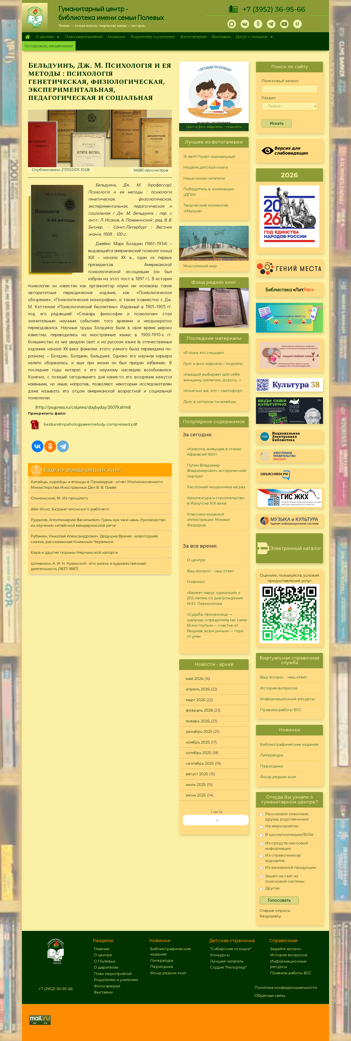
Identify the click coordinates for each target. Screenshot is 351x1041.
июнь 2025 (196, 795)
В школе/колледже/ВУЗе (286, 835)
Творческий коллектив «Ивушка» (205, 208)
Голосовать (279, 900)
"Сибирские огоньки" (230, 948)
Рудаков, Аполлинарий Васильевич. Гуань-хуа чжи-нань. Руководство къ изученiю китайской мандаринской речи (98, 522)
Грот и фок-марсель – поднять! (214, 126)
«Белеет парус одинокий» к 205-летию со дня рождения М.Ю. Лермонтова (215, 598)
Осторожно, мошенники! (49, 46)
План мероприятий (84, 36)
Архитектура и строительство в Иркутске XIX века (215, 501)
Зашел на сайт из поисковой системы (282, 878)
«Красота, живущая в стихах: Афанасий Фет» (214, 452)
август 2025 (197, 774)
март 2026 (195, 699)
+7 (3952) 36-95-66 (274, 9)
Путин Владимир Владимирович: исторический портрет (216, 470)
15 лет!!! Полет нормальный (209, 156)
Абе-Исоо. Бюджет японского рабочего (70, 509)
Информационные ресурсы (287, 699)
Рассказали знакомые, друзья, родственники (284, 816)
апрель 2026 (198, 689)
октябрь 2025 (198, 752)
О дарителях (106, 967)
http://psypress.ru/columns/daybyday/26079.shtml (83, 407)
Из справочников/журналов (280, 858)
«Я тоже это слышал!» (203, 352)
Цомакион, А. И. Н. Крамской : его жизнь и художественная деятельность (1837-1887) (88, 566)
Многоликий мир (200, 266)
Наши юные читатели (204, 178)
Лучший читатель (226, 961)
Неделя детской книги (205, 167)
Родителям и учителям (153, 36)
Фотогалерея (193, 36)
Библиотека (289, 289)
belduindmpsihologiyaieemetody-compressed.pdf (90, 424)
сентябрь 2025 (200, 763)
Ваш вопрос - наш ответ (210, 571)
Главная (27, 36)
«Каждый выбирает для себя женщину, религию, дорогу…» (212, 377)
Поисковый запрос (280, 80)
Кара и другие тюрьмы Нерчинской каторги (74, 552)
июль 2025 (196, 784)
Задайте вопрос (286, 948)
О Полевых (105, 961)
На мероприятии (279, 827)
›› (217, 820)
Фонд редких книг (278, 776)
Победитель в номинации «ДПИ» (208, 192)
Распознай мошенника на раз (216, 487)
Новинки (116, 36)
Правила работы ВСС (281, 709)
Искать (277, 123)
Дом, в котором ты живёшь (209, 401)
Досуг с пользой (253, 37)
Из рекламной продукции (288, 868)
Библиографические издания (289, 744)
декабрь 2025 (199, 731)
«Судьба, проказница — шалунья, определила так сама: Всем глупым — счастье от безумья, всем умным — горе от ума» (217, 625)
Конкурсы (220, 955)
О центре (46, 37)
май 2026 (194, 678)
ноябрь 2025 (198, 742)
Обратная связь (269, 995)
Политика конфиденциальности (285, 987)
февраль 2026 (199, 710)
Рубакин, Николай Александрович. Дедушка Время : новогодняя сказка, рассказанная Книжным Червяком (94, 539)
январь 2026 (198, 721)
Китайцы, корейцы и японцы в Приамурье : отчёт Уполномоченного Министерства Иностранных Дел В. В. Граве (97, 484)
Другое (270, 889)
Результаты (270, 916)
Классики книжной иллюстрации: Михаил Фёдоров (208, 519)
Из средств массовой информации (284, 845)
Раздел (269, 98)
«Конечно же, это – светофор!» (213, 390)
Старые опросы (275, 910)
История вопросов (278, 688)
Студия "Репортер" (228, 967)
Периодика (271, 766)
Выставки (221, 36)
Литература (271, 755)
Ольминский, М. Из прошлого (59, 498)
